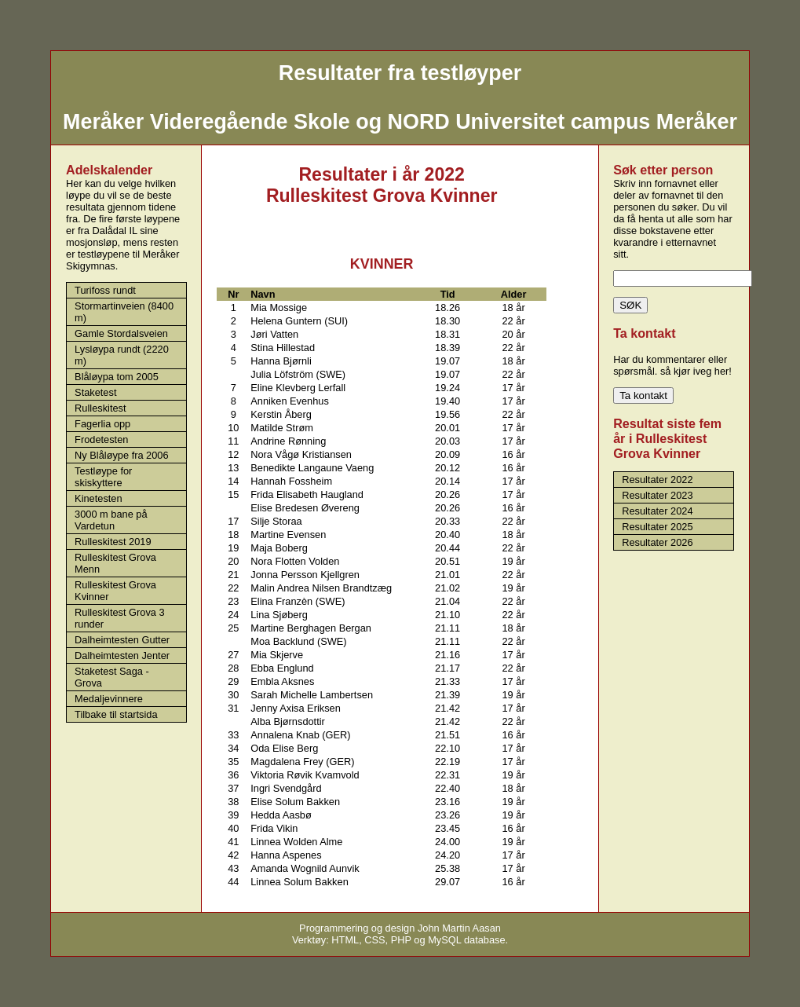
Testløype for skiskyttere (103, 477)
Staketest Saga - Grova (112, 677)
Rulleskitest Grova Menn (115, 563)
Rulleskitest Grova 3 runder (120, 618)
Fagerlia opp (102, 424)
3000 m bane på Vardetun (111, 520)
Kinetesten (98, 498)
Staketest (95, 392)
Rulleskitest (100, 408)
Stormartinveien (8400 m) (124, 312)
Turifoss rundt (105, 290)
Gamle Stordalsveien (121, 333)
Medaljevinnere (109, 699)
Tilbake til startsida (116, 714)
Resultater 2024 (657, 511)
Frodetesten (101, 439)
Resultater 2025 (657, 527)
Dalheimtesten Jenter (122, 655)
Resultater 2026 (657, 542)
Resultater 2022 (657, 479)
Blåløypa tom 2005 (117, 377)
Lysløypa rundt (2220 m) (122, 355)
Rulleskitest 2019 (113, 541)
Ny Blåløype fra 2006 (122, 455)
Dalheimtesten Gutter (122, 640)
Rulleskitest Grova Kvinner (115, 590)
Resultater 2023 (657, 495)
